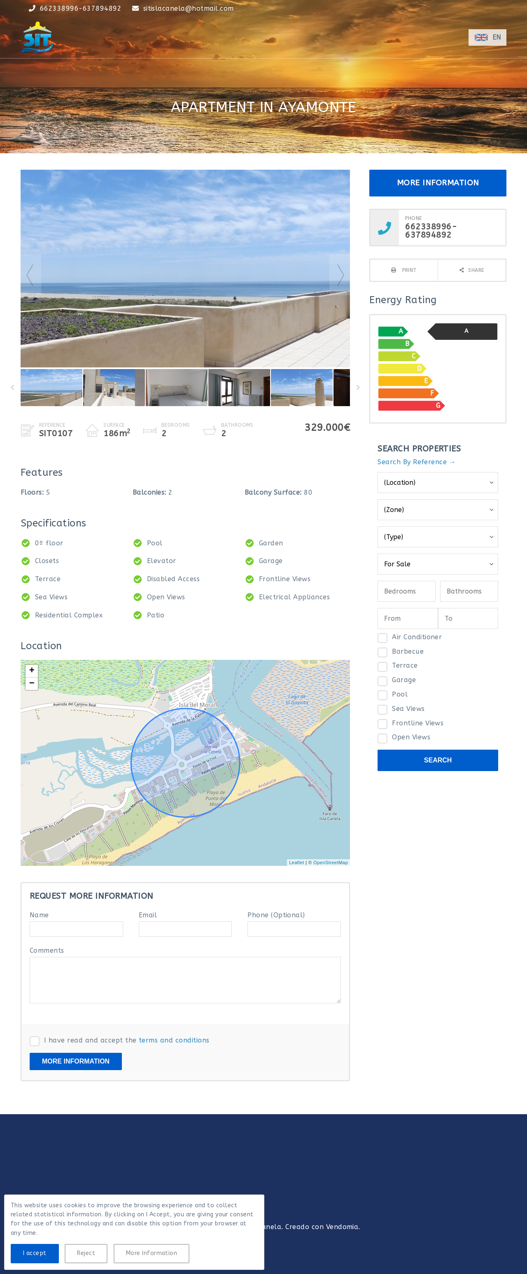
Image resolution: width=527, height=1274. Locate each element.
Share (476, 270)
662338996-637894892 (80, 8)
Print (409, 270)
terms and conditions (174, 1040)
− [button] (32, 684)
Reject (86, 1253)
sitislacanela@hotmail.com (188, 8)
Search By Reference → (417, 462)
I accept (35, 1253)
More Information (151, 1253)
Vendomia (342, 1227)
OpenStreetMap (330, 862)
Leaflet (296, 862)
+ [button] (32, 671)
